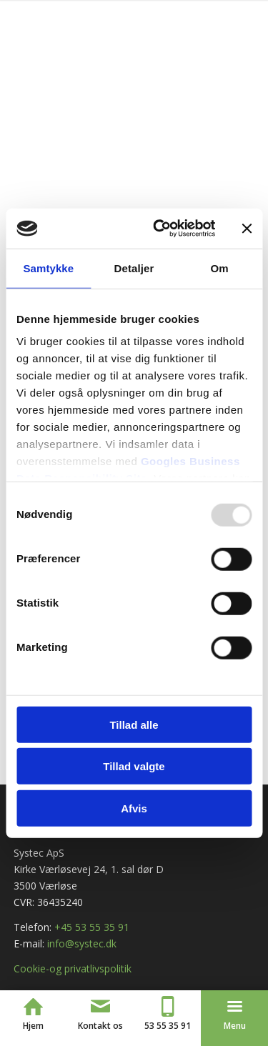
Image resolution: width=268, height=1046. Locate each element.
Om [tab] (220, 268)
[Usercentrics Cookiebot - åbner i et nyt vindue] (159, 228)
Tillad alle (133, 724)
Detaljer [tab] (134, 268)
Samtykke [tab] (48, 268)
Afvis (134, 808)
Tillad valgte (133, 766)
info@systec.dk (81, 943)
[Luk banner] (247, 229)
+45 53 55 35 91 (91, 927)
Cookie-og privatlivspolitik (72, 968)
